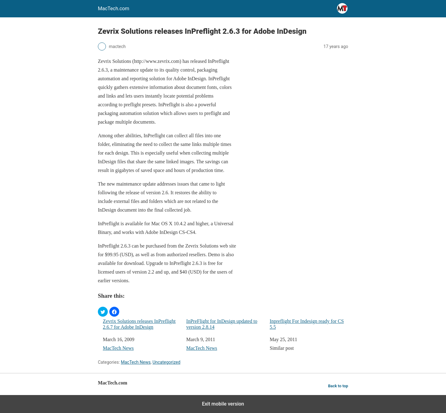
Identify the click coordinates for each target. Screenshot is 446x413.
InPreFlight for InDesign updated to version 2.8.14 (221, 324)
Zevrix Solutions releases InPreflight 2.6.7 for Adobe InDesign (139, 324)
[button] (103, 312)
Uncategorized (166, 362)
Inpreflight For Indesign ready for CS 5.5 (307, 324)
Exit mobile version (223, 404)
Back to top (338, 386)
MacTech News (118, 348)
